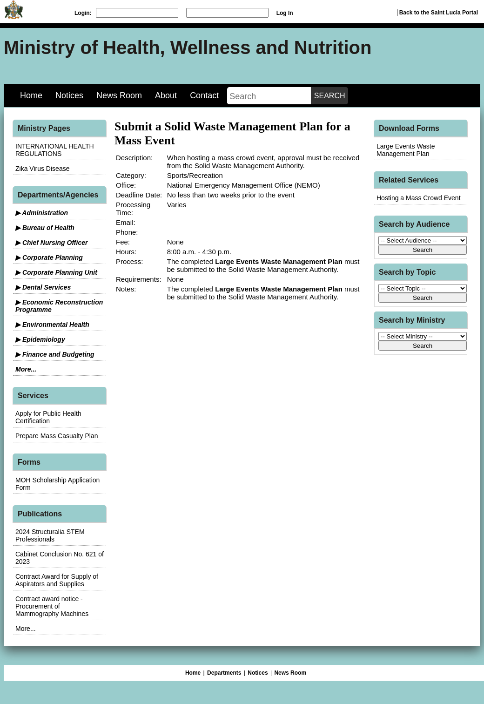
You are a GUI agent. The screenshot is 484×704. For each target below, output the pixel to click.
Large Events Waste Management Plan (405, 149)
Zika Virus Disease (42, 168)
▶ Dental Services (43, 287)
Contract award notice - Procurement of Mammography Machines (51, 606)
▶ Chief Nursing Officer (51, 242)
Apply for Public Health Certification (48, 417)
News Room (119, 95)
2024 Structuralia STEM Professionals (50, 535)
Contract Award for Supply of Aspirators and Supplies (56, 580)
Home (31, 95)
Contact (204, 95)
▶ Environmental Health (52, 324)
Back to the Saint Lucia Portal (438, 12)
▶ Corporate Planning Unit (56, 272)
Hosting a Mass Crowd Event (418, 198)
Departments (224, 673)
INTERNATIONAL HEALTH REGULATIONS (54, 149)
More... (25, 369)
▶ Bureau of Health (44, 227)
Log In (284, 13)
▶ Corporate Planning (49, 257)
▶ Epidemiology (40, 339)
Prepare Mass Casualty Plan (56, 436)
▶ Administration (41, 213)
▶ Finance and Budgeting (54, 354)
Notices (69, 95)
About (166, 95)
